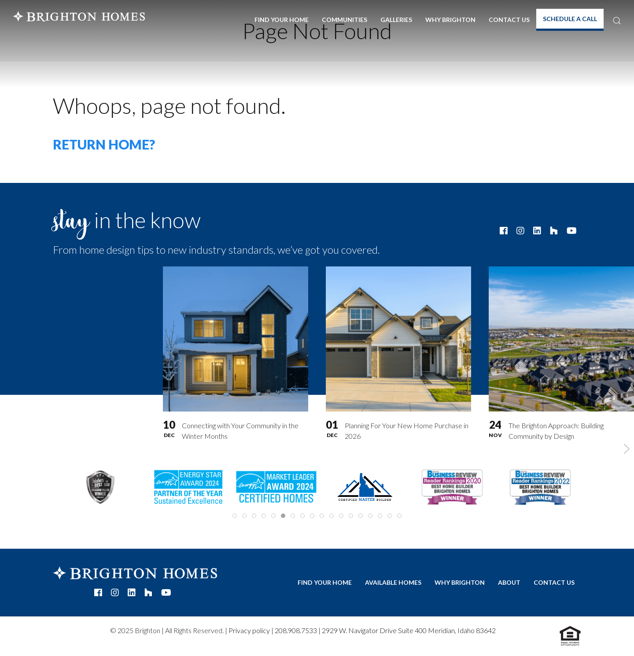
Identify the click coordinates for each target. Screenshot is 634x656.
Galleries (396, 19)
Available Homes (393, 582)
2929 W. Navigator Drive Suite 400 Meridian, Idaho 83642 (409, 630)
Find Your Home (281, 19)
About (509, 582)
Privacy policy (249, 630)
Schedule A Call (570, 18)
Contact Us (509, 19)
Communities (344, 19)
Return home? (104, 144)
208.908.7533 (296, 630)
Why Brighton (450, 19)
